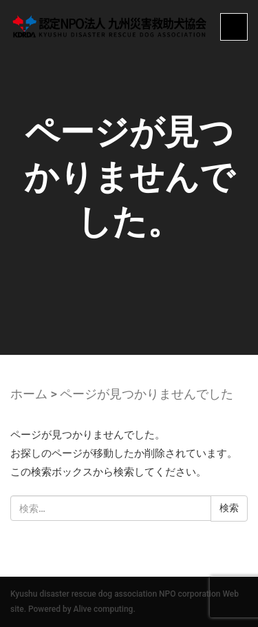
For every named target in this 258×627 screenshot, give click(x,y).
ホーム (28, 394)
